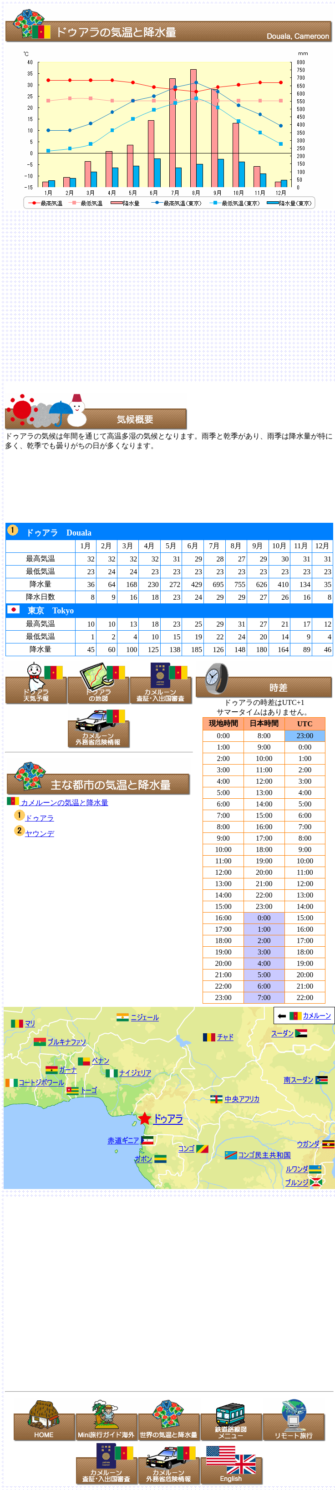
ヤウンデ (34, 833)
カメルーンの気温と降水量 (57, 802)
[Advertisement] (85, 295)
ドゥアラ (34, 818)
